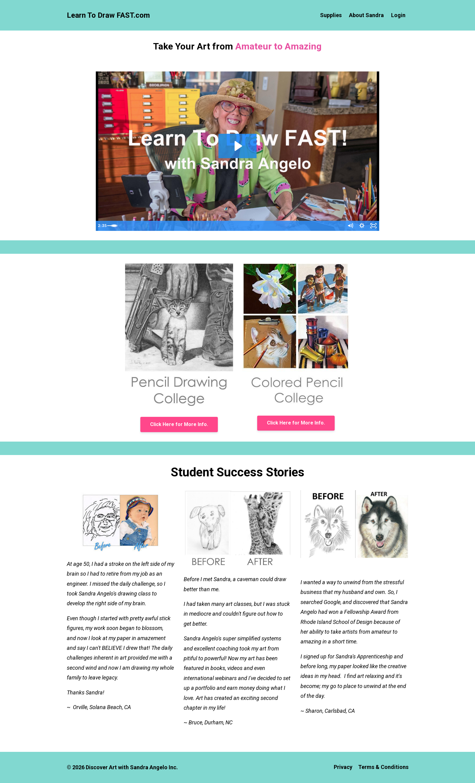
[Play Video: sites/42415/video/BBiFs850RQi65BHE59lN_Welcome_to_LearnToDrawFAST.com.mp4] (237, 146)
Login (398, 15)
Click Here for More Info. (179, 424)
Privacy (341, 767)
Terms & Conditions (383, 767)
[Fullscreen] (373, 226)
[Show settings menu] (361, 226)
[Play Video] (101, 226)
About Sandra (366, 15)
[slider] (232, 226)
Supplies (331, 15)
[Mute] (349, 226)
